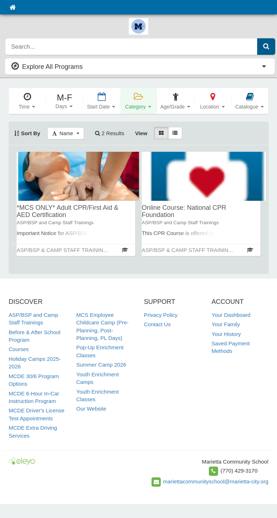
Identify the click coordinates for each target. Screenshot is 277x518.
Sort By (27, 133)
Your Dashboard (231, 315)
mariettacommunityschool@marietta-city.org (215, 481)
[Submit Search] (266, 46)
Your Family (226, 324)
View (141, 133)
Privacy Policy (160, 315)
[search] (131, 46)
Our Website (91, 409)
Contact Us (157, 324)
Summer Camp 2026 (101, 365)
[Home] (12, 7)
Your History (226, 334)
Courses (19, 349)
